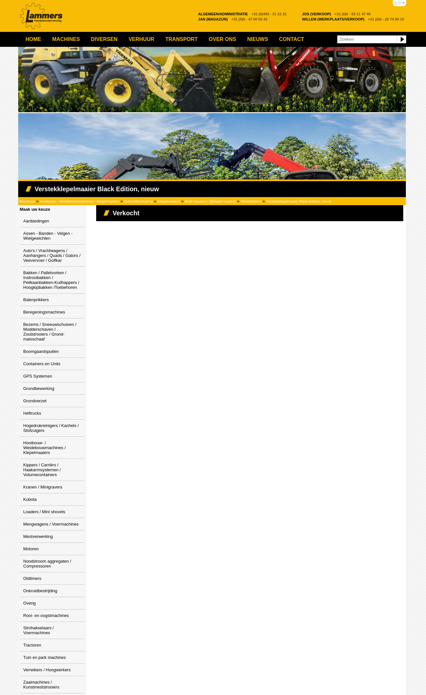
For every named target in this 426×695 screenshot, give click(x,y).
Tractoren (32, 645)
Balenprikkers (36, 299)
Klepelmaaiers (169, 201)
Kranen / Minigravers (42, 487)
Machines (66, 39)
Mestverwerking (38, 536)
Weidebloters (250, 201)
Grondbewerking (38, 388)
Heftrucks (32, 413)
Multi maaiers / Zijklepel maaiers (210, 201)
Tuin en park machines (44, 657)
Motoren (31, 548)
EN (398, 3)
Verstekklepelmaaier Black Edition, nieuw (298, 201)
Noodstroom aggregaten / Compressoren (47, 563)
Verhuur (141, 39)
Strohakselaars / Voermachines (38, 630)
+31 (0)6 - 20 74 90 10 (353, 19)
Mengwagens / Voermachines (51, 524)
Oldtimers (32, 578)
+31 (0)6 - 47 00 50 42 (233, 19)
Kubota (30, 499)
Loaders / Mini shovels (44, 511)
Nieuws (257, 39)
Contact (291, 39)
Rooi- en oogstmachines (46, 615)
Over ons (222, 39)
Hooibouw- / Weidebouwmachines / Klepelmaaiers (79, 201)
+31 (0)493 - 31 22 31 (242, 14)
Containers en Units (41, 363)
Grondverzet (35, 400)
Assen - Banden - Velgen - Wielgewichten (48, 236)
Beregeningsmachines (44, 312)
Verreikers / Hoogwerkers (47, 669)
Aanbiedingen (36, 221)
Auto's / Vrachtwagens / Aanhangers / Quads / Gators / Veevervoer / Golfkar (52, 255)
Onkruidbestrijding (138, 201)
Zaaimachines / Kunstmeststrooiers (41, 684)
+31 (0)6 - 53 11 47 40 (336, 14)
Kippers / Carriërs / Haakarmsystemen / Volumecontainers (42, 469)
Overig (29, 603)
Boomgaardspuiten (41, 351)
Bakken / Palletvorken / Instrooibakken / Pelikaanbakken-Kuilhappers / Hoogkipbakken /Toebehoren (51, 280)
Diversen (104, 39)
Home (33, 39)
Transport (181, 39)
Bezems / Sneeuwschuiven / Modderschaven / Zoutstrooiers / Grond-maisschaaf (49, 331)
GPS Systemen (37, 376)
